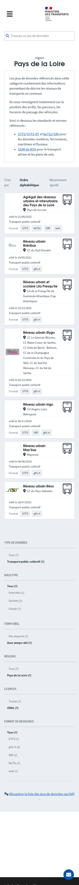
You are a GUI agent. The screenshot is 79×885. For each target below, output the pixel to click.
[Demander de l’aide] (68, 874)
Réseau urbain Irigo (38, 404)
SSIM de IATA (27, 149)
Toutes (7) (15, 701)
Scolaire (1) (15, 601)
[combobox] (39, 36)
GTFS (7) (14, 739)
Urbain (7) (15, 609)
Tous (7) (14, 555)
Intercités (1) (16, 593)
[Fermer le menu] (23, 14)
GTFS (21, 134)
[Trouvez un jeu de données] (39, 36)
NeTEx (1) (14, 763)
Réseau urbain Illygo (39, 332)
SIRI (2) (13, 755)
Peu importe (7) (18, 636)
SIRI (56, 134)
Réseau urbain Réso (38, 486)
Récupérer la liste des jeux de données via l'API (42, 794)
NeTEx (47, 134)
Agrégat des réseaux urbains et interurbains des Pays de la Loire (40, 201)
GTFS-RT (33, 134)
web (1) (13, 771)
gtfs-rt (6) (14, 747)
